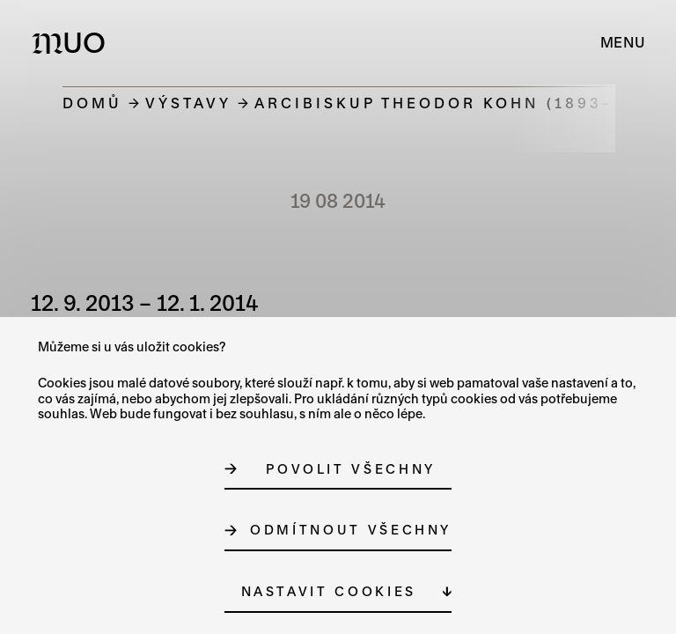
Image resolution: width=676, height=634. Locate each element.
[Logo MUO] (72, 42)
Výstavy (188, 102)
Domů (92, 102)
